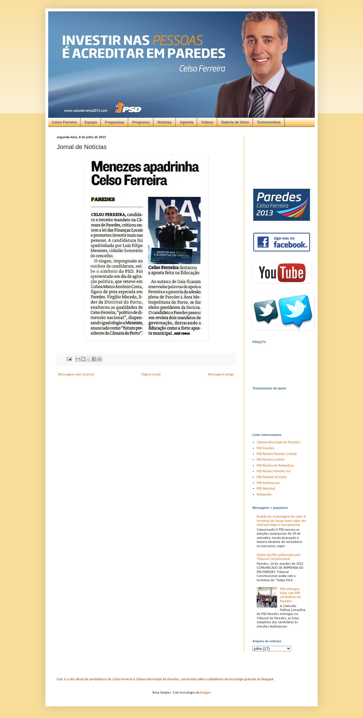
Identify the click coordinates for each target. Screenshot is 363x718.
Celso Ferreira (64, 122)
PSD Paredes (266, 448)
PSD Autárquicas (268, 483)
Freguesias (114, 122)
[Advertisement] (175, 51)
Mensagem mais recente (76, 374)
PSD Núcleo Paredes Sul (274, 471)
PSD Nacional (266, 488)
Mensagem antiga (221, 374)
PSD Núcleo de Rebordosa (275, 465)
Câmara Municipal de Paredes (278, 442)
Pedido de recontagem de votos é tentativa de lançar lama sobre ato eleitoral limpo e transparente (281, 521)
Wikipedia (264, 494)
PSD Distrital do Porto (271, 477)
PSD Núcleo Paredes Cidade (277, 454)
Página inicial (151, 374)
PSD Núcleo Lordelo (270, 459)
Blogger (205, 692)
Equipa (91, 122)
